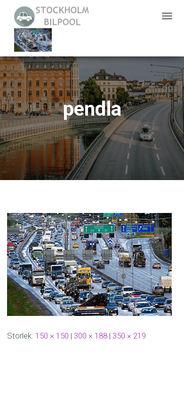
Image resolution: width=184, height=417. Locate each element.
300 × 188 (90, 335)
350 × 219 (129, 335)
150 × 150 (52, 335)
